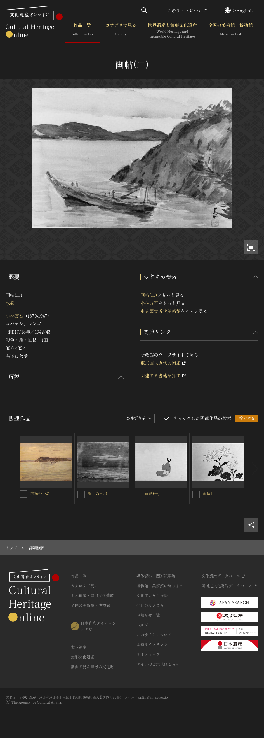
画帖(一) (152, 493)
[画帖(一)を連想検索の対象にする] (138, 494)
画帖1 (207, 493)
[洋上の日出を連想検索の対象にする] (81, 494)
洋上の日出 (97, 493)
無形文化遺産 (82, 657)
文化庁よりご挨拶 (152, 595)
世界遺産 (78, 647)
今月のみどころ (150, 605)
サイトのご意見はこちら (158, 664)
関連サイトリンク (152, 644)
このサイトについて (187, 10)
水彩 (10, 303)
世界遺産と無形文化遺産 (172, 30)
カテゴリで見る (120, 30)
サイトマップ (148, 654)
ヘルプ (142, 625)
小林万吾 (14, 315)
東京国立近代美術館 (160, 311)
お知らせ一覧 (148, 615)
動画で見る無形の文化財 (92, 666)
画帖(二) (148, 295)
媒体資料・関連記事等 (156, 576)
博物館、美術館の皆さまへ (159, 585)
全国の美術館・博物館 (230, 30)
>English (239, 10)
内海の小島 (40, 493)
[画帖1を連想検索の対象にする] (196, 494)
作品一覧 (82, 30)
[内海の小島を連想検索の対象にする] (23, 494)
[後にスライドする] (252, 468)
